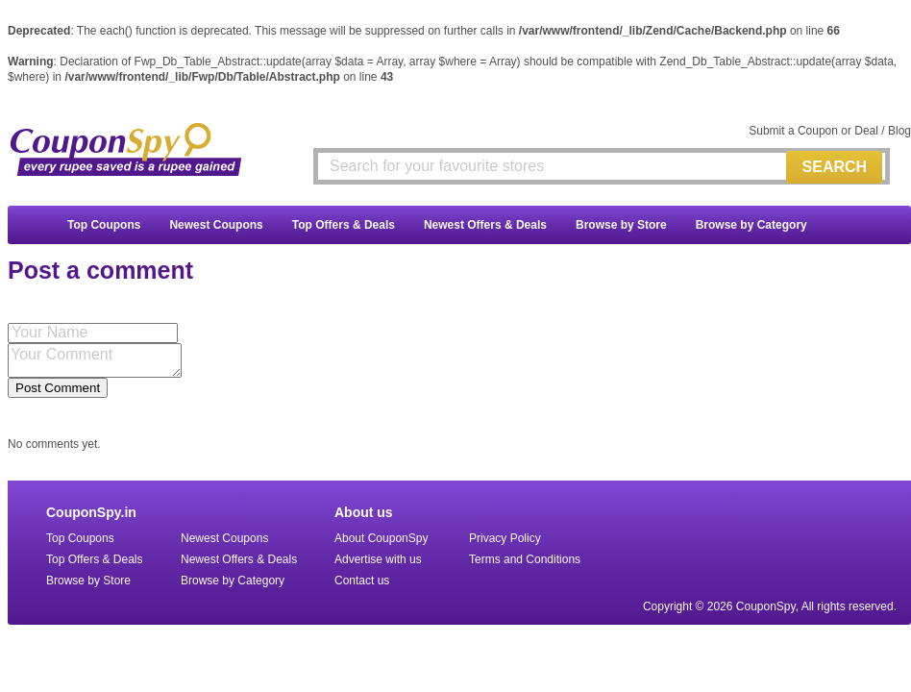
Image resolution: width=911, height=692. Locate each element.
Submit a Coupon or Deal (813, 130)
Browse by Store (621, 225)
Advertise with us (378, 559)
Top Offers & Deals (343, 225)
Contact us (361, 580)
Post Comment (57, 388)
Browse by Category (751, 225)
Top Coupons (103, 225)
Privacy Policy (505, 538)
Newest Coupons (215, 225)
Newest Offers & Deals (485, 225)
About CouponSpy (381, 538)
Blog (899, 130)
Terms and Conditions (524, 559)
